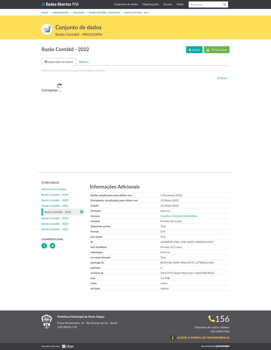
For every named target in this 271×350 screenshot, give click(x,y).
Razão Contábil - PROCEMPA (104, 12)
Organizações (151, 4)
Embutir (222, 78)
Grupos (167, 4)
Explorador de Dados (58, 61)
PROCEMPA (79, 12)
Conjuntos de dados (126, 4)
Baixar (194, 49)
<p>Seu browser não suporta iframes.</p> (135, 124)
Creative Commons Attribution (178, 215)
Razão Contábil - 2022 (136, 12)
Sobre (180, 4)
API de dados (216, 49)
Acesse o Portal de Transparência (203, 337)
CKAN (68, 346)
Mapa (83, 61)
